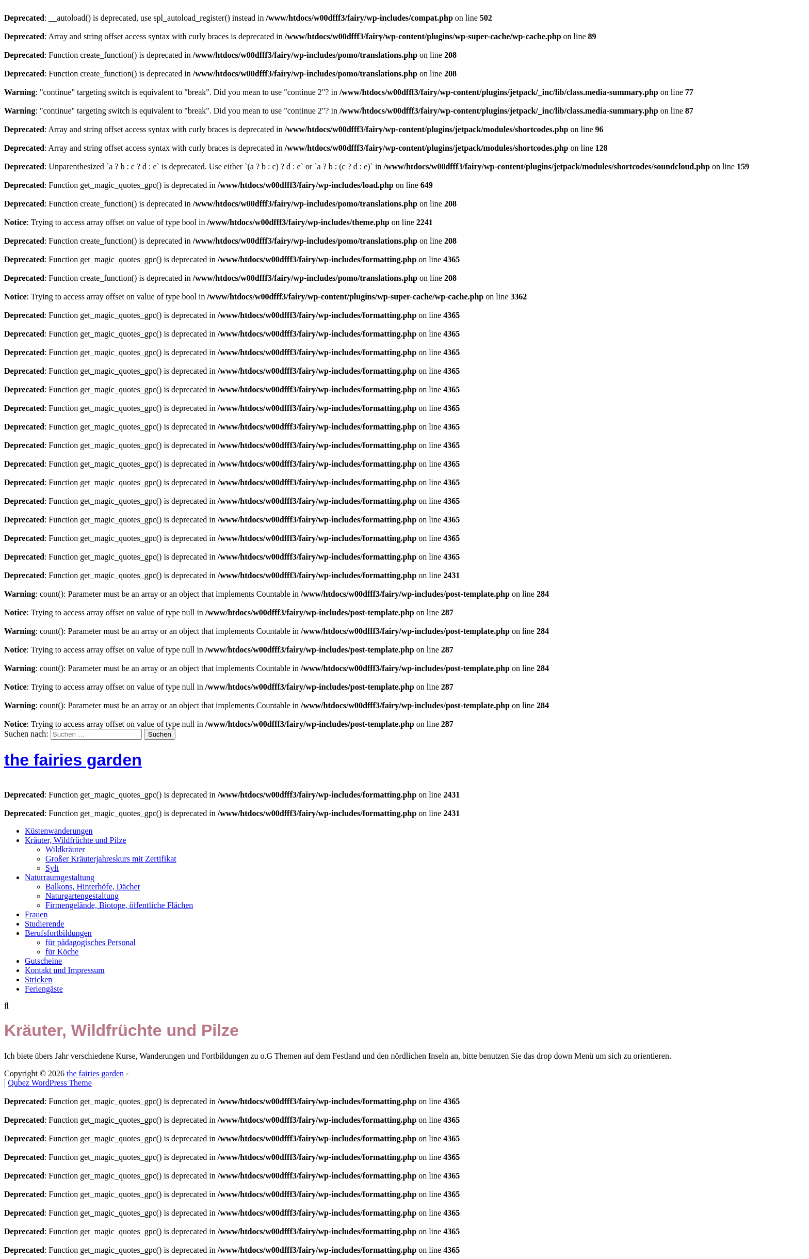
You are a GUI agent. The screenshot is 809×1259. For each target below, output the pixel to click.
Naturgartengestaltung (82, 895)
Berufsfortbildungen (58, 933)
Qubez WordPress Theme (50, 1082)
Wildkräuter (65, 849)
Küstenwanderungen (59, 830)
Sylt (52, 868)
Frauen (36, 914)
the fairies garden (73, 760)
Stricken (38, 979)
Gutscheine (43, 961)
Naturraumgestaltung (59, 877)
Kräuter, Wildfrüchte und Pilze (75, 840)
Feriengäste (44, 988)
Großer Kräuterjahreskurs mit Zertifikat (110, 858)
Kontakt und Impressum (65, 970)
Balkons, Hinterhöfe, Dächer (92, 886)
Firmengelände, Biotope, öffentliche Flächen (119, 905)
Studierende (44, 923)
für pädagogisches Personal (90, 942)
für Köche (61, 951)
